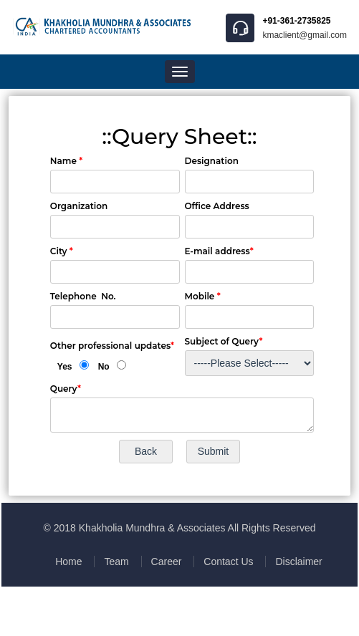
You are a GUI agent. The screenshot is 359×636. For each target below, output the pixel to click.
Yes (64, 367)
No (104, 367)
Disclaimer (298, 561)
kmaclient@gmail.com (304, 35)
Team (116, 561)
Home (68, 561)
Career (166, 561)
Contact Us (228, 561)
